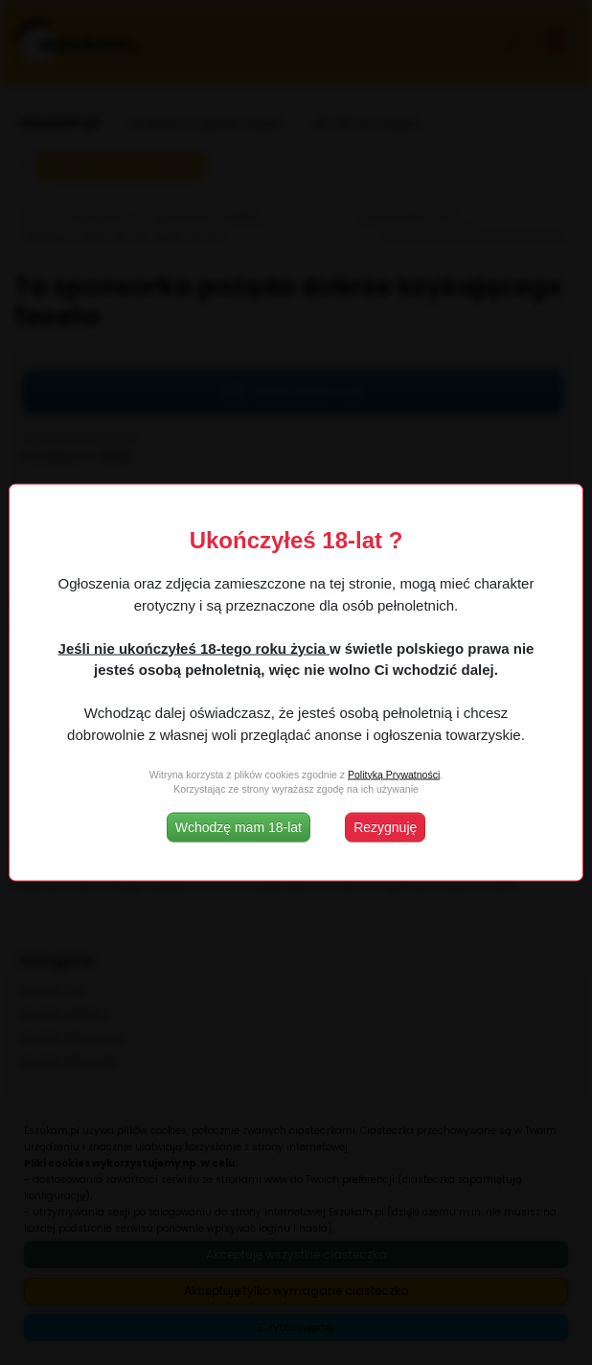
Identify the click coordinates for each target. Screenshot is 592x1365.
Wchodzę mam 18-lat (238, 827)
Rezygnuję (385, 827)
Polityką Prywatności (394, 773)
